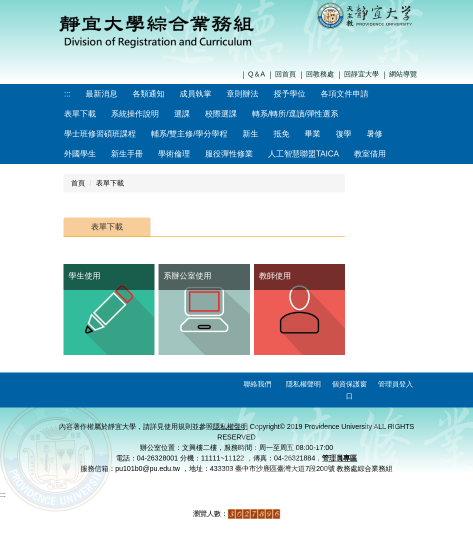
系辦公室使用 (188, 276)
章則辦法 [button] (242, 94)
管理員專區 (339, 458)
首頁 (78, 183)
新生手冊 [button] (127, 154)
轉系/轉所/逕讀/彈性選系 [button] (295, 114)
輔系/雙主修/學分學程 (189, 134)
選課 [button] (182, 114)
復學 (344, 134)
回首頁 (285, 74)
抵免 (282, 134)
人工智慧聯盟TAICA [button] (303, 154)
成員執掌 (196, 94)
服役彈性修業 (229, 154)
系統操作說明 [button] (135, 114)
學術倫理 (174, 154)
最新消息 (102, 94)
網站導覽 (403, 74)
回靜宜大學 (361, 74)
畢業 (312, 134)
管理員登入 (395, 384)
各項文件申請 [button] (344, 94)
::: (67, 94)
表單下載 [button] (80, 114)
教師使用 (275, 276)
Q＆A (256, 74)
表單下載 (110, 183)
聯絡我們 (258, 384)
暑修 (374, 134)
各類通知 (148, 94)
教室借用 (370, 154)
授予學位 (290, 94)
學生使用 (84, 276)
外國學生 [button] (80, 154)
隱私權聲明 (303, 384)
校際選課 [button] (221, 114)
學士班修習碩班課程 (100, 134)
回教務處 (320, 74)
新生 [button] (250, 134)
